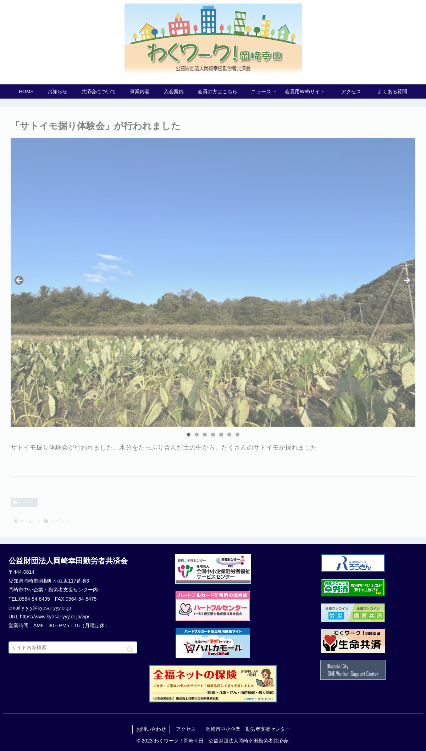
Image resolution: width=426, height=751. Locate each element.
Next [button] (406, 281)
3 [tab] (205, 434)
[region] (213, 282)
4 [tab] (213, 434)
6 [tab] (229, 434)
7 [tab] (237, 434)
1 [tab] (188, 434)
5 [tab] (221, 434)
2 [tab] (197, 434)
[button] (130, 649)
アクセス (188, 729)
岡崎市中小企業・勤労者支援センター (248, 729)
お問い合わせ (151, 729)
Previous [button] (19, 281)
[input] (73, 647)
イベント (24, 502)
